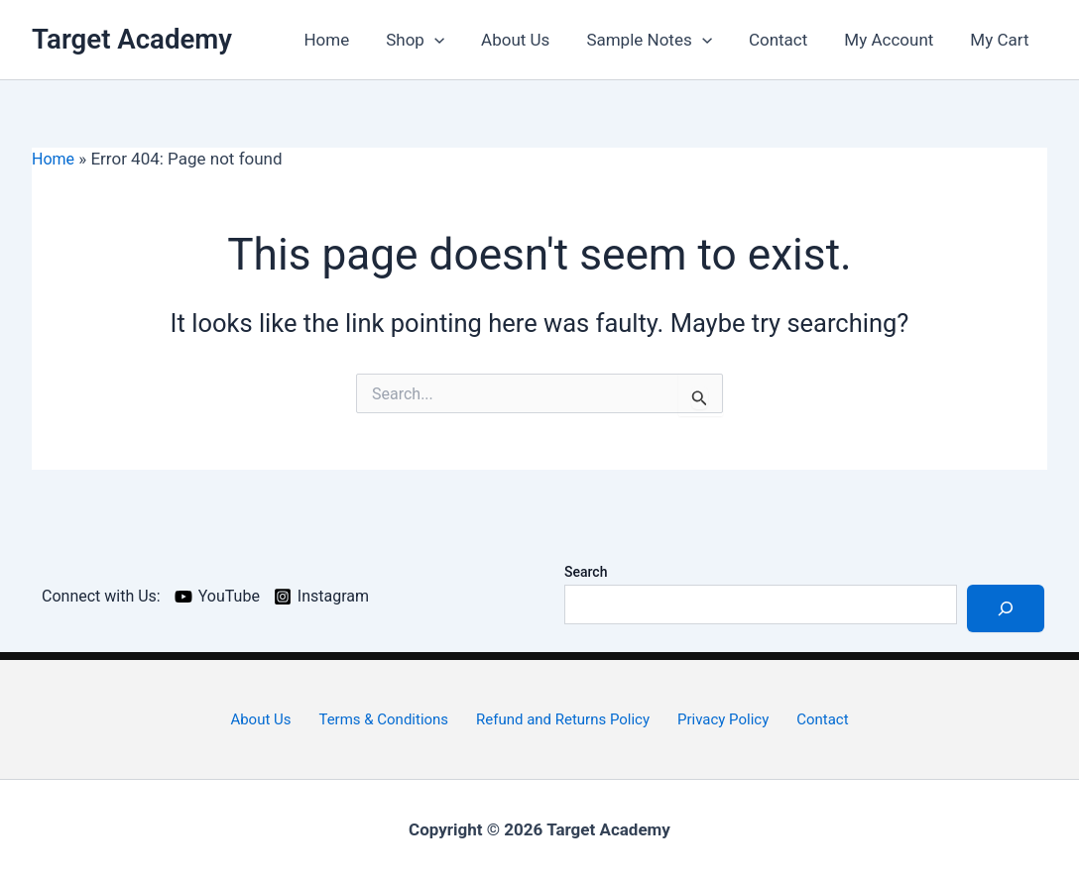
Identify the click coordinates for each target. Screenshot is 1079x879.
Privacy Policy (721, 719)
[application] (450, 39)
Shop (432, 39)
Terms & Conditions (387, 719)
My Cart (1001, 40)
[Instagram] (335, 596)
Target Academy (132, 39)
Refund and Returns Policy (564, 719)
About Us (529, 40)
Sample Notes (660, 39)
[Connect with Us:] (102, 596)
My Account (893, 40)
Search (585, 572)
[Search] (1005, 608)
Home (346, 40)
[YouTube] (226, 596)
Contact (785, 40)
